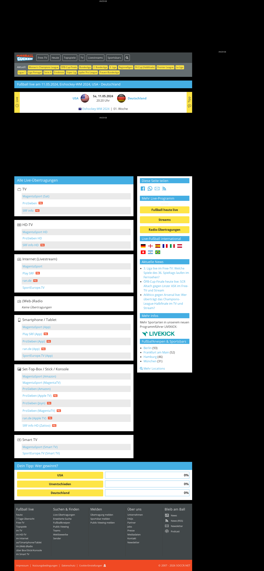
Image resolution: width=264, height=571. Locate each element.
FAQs (130, 518)
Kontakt (131, 538)
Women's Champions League (43, 67)
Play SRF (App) (32, 334)
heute (19, 514)
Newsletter (133, 542)
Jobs (129, 526)
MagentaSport (32, 266)
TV (81, 57)
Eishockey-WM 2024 (95, 109)
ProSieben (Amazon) (37, 389)
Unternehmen (135, 514)
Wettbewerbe (60, 534)
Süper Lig (71, 72)
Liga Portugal (35, 72)
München (150, 361)
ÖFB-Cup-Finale (69, 67)
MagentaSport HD (35, 232)
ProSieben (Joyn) (34, 403)
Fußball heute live (164, 210)
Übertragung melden (101, 514)
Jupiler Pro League (88, 72)
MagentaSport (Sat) (36, 196)
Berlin (148, 348)
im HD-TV (21, 534)
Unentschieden (60, 484)
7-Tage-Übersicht (25, 518)
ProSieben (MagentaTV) (39, 411)
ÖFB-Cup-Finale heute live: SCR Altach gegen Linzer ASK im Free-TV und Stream (166, 286)
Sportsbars (114, 57)
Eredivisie (59, 72)
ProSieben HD (32, 238)
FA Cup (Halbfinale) (145, 67)
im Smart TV (22, 554)
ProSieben (30, 203)
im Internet (22, 538)
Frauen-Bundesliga (109, 72)
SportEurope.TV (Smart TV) (41, 453)
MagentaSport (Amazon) (39, 376)
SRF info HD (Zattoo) (36, 426)
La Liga (179, 67)
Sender (57, 538)
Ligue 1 (22, 72)
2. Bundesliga (100, 67)
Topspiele (70, 57)
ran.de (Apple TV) (34, 418)
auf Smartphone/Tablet (29, 542)
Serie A (48, 72)
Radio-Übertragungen (164, 230)
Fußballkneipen (61, 522)
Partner (131, 522)
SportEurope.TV (34, 288)
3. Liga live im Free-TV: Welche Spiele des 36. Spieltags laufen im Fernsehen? (166, 272)
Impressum (22, 565)
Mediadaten (134, 534)
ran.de (27, 281)
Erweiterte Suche (62, 518)
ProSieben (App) (34, 341)
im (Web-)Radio (24, 546)
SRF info (28, 211)
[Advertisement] (103, 27)
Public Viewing (61, 526)
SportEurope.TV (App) (38, 356)
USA (60, 475)
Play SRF (28, 273)
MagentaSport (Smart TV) (40, 447)
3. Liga (113, 67)
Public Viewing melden (102, 522)
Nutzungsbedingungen (45, 565)
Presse (131, 530)
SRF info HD (31, 245)
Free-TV (42, 57)
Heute (55, 57)
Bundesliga (85, 67)
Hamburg (150, 357)
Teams (56, 530)
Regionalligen (126, 67)
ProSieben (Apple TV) (37, 396)
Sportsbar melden (100, 518)
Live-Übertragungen (64, 514)
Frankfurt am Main (156, 352)
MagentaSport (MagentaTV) (41, 383)
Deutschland (60, 493)
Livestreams (95, 57)
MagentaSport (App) (36, 327)
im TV (19, 530)
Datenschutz (68, 565)
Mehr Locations (152, 368)
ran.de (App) (31, 349)
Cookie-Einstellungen (90, 565)
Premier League (165, 67)
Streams (165, 220)
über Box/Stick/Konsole (29, 550)
